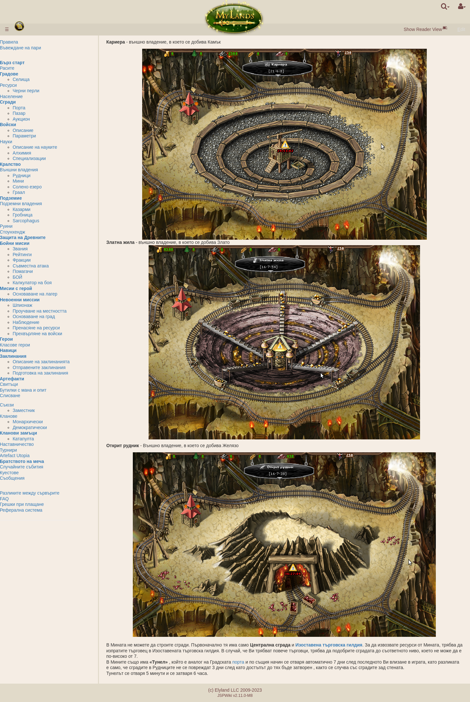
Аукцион (39, 119)
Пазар (37, 113)
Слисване (28, 395)
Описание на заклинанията (59, 361)
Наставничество (35, 444)
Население (29, 96)
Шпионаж (40, 305)
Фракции (40, 260)
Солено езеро (45, 186)
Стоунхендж (30, 232)
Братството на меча (40, 461)
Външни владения (37, 169)
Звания (38, 248)
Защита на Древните (41, 237)
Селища (39, 79)
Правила (27, 42)
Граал (37, 192)
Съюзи (25, 404)
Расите (25, 68)
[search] (445, 6)
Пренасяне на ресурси (54, 327)
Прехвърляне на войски (55, 333)
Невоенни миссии (38, 299)
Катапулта (41, 438)
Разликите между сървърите (47, 493)
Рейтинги (40, 254)
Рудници (39, 175)
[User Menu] (462, 6)
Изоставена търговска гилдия (332, 644)
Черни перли (44, 90)
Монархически (46, 421)
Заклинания (31, 356)
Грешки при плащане (40, 504)
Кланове (26, 416)
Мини (36, 181)
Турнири (26, 450)
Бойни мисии (32, 243)
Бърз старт (30, 62)
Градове (27, 73)
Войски (26, 124)
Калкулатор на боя (50, 282)
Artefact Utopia (33, 455)
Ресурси (26, 85)
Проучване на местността (57, 311)
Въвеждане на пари (38, 47)
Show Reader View (423, 29)
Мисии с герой (34, 288)
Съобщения (30, 478)
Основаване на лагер (53, 293)
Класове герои (33, 344)
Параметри (42, 135)
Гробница (41, 214)
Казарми (39, 209)
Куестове (27, 472)
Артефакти (30, 378)
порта (242, 662)
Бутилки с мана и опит (41, 390)
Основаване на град (52, 316)
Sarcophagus (44, 220)
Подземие (29, 198)
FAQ (22, 498)
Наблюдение (44, 322)
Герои (24, 339)
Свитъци (27, 384)
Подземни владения (39, 203)
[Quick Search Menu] (445, 6)
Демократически (48, 427)
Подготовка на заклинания (58, 373)
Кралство (28, 164)
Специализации (47, 158)
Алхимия (40, 152)
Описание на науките (53, 147)
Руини (24, 226)
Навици (26, 350)
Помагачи (41, 271)
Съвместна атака (49, 265)
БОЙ (35, 277)
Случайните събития (39, 466)
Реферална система (39, 510)
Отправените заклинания (57, 367)
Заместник (42, 410)
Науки (24, 141)
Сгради (26, 102)
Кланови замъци (36, 433)
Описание (41, 130)
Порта (37, 107)
